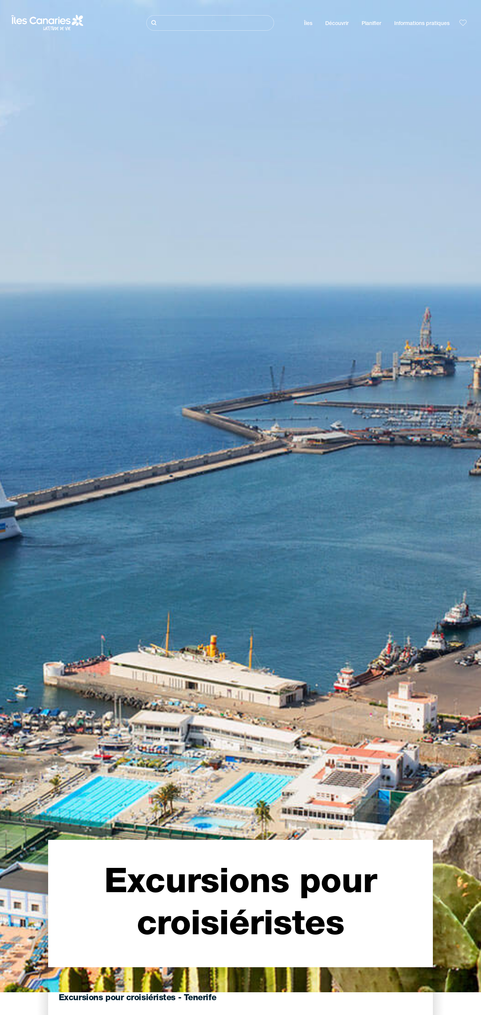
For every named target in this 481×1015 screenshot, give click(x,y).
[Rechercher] (210, 23)
